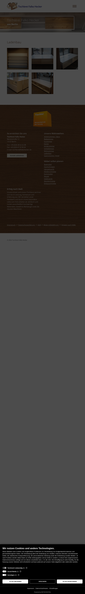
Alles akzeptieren (70, 581)
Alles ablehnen (15, 581)
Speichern (42, 581)
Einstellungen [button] (53, 588)
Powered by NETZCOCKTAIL (42, 592)
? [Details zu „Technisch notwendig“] (26, 568)
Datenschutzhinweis (42, 588)
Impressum (30, 588)
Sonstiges (11, 575)
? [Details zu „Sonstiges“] (18, 575)
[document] (42, 556)
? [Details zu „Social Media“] (20, 571)
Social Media (11, 571)
